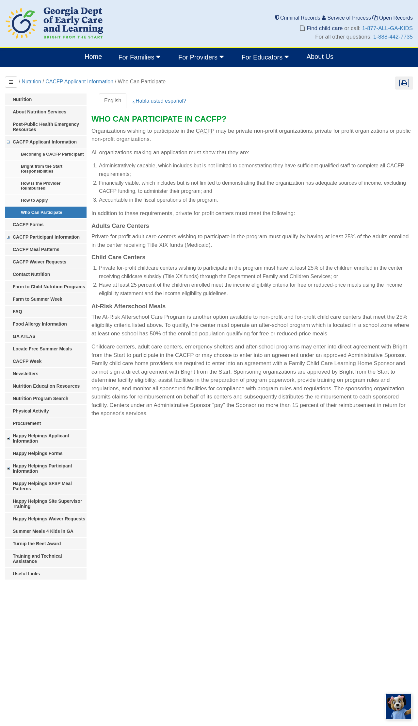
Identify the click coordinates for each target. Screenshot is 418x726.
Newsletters (26, 373)
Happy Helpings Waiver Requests (49, 518)
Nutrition (31, 81)
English (112, 100)
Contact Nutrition (31, 274)
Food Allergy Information (40, 324)
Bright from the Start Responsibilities (41, 169)
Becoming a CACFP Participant (52, 154)
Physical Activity (31, 411)
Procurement (27, 423)
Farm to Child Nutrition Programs (49, 286)
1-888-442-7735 (393, 37)
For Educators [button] (266, 57)
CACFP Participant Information (46, 237)
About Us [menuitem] (320, 56)
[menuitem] (140, 57)
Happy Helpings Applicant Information (41, 438)
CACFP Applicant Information (79, 81)
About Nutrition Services (39, 111)
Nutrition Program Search (40, 398)
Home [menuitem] (93, 56)
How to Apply (34, 200)
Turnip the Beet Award (37, 543)
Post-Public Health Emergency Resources (46, 127)
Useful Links (26, 573)
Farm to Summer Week (37, 299)
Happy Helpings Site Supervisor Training (47, 503)
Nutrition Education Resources (46, 386)
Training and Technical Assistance (37, 558)
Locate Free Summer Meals (42, 348)
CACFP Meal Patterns (36, 249)
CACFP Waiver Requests (39, 261)
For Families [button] (140, 57)
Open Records (392, 18)
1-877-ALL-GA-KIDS (387, 28)
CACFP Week (27, 361)
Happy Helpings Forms (37, 453)
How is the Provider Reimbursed (40, 186)
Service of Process (347, 18)
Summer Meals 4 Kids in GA (43, 531)
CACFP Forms (28, 224)
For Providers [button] (201, 57)
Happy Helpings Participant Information (42, 468)
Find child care (324, 28)
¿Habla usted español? (159, 101)
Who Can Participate (41, 212)
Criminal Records (298, 18)
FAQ (17, 311)
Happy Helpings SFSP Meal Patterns (42, 486)
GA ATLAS (24, 336)
